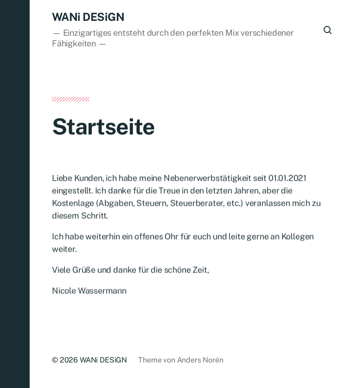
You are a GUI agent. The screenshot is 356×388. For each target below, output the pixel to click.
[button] (15, 194)
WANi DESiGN (88, 16)
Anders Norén (200, 360)
